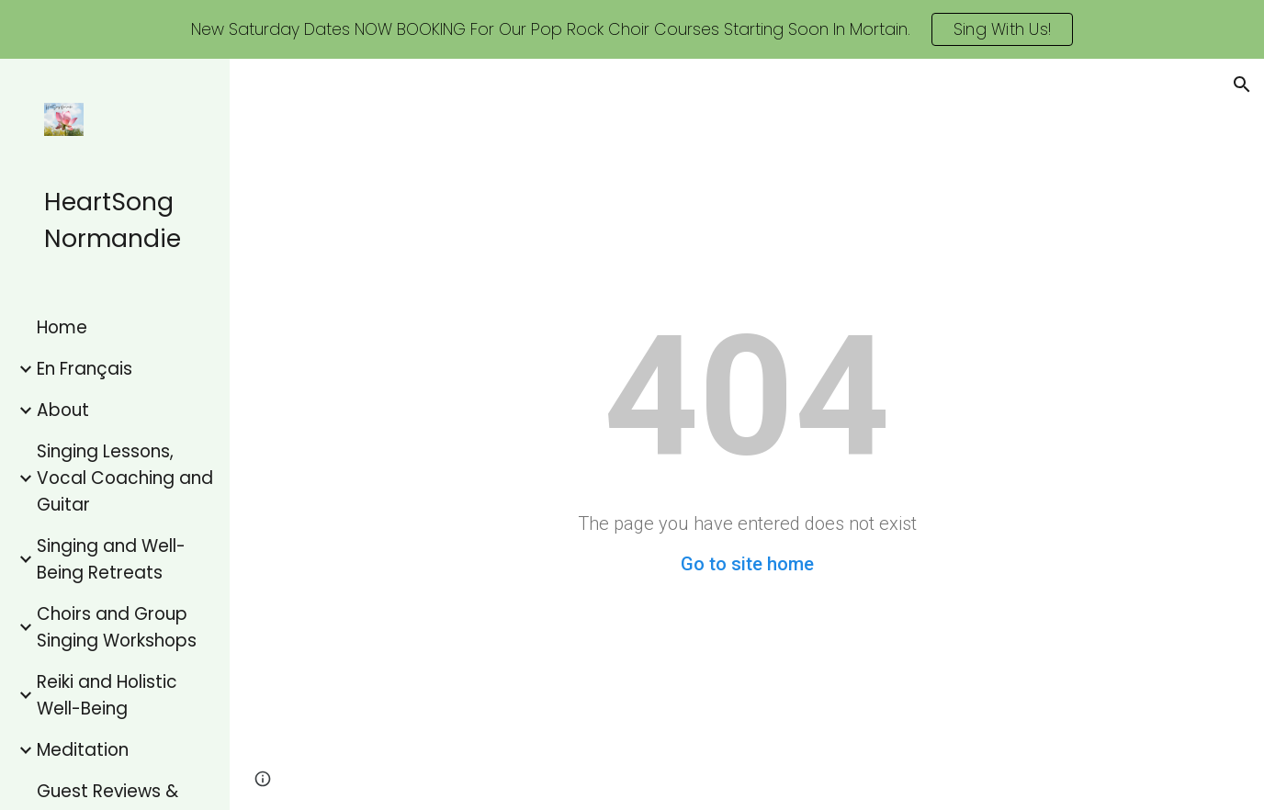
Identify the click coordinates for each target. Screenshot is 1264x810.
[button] (1242, 84)
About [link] (63, 410)
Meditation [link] (83, 749)
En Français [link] (84, 368)
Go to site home (747, 564)
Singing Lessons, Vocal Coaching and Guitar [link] (125, 478)
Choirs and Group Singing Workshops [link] (117, 627)
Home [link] (62, 327)
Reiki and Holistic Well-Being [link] (107, 695)
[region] (632, 29)
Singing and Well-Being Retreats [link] (111, 559)
